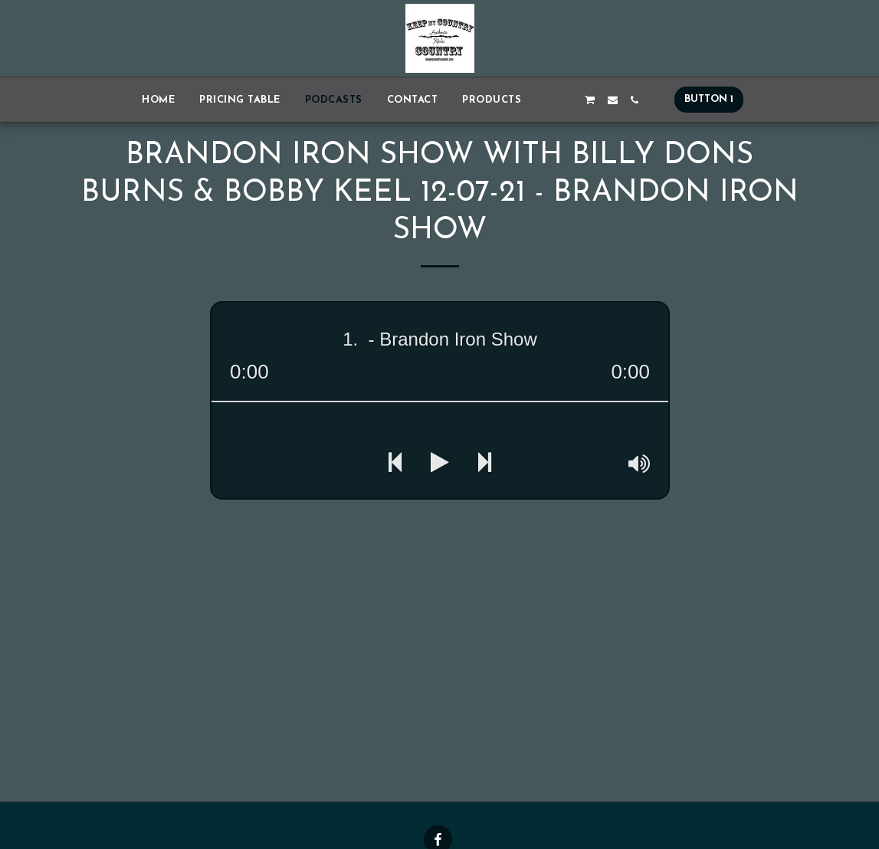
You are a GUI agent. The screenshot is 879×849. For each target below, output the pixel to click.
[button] (544, 100)
